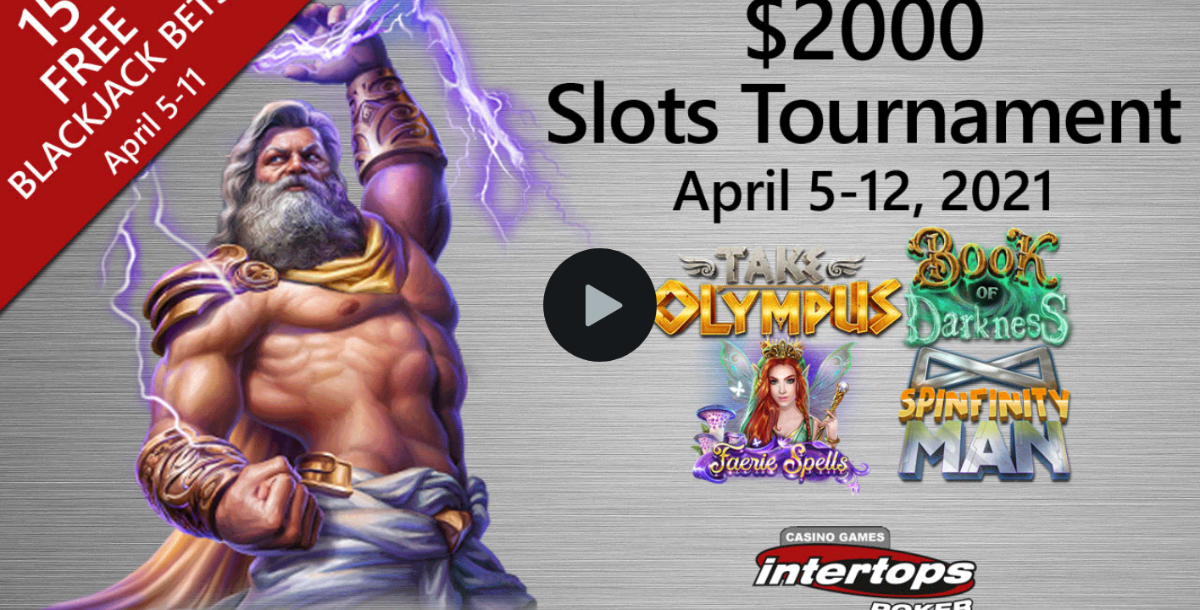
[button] (600, 305)
